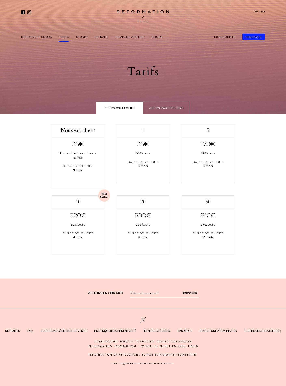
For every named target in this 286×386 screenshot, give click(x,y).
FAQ (30, 330)
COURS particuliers (166, 108)
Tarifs (64, 36)
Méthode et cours (36, 36)
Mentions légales (157, 330)
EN (263, 11)
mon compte (224, 36)
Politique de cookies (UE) (263, 330)
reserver (253, 36)
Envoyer (190, 293)
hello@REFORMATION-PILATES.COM (143, 363)
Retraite (101, 36)
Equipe (157, 36)
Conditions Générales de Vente (64, 330)
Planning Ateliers (130, 36)
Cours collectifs (119, 108)
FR (256, 11)
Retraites (12, 330)
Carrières (185, 330)
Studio (82, 36)
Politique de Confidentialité (115, 330)
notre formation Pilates (218, 330)
